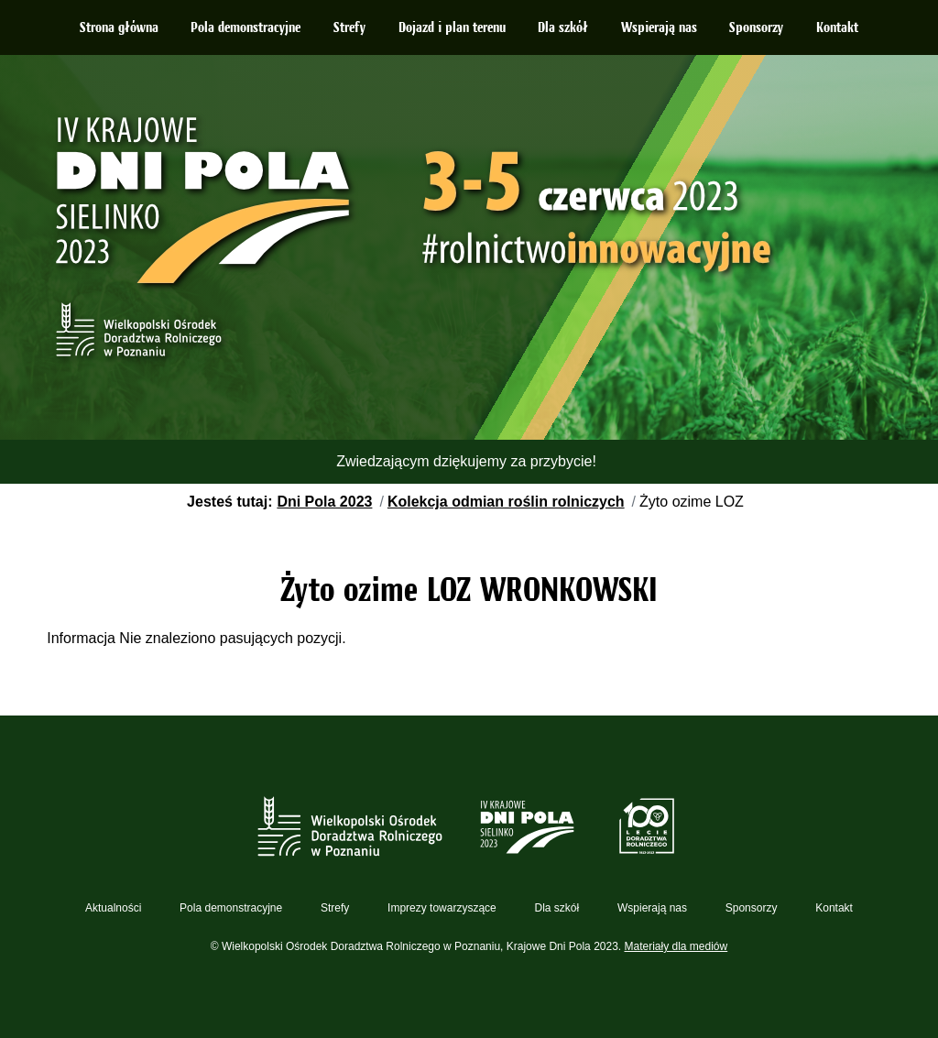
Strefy (349, 28)
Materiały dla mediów (676, 946)
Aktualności (113, 907)
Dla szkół (563, 28)
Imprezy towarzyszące (441, 907)
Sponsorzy (756, 28)
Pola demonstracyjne (245, 28)
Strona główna (119, 28)
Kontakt (837, 28)
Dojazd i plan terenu (452, 28)
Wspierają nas (659, 28)
